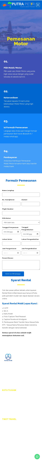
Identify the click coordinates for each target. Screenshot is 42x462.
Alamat (24, 200)
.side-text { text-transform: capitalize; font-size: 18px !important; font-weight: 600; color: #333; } (21, 222)
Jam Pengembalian (29, 248)
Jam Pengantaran (9, 248)
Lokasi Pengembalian (30, 239)
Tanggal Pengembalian (27, 229)
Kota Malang (7, 404)
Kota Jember (7, 410)
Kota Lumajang (8, 413)
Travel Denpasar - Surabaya (12, 426)
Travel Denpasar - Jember (12, 436)
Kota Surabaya (7, 400)
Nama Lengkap (8, 190)
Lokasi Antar (7, 239)
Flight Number (8, 209)
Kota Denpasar (8, 397)
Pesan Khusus (7, 258)
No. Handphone (8, 200)
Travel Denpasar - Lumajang (13, 439)
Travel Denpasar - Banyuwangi (14, 433)
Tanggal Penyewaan (10, 227)
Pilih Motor (6, 218)
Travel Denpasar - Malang (12, 429)
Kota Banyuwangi (9, 407)
